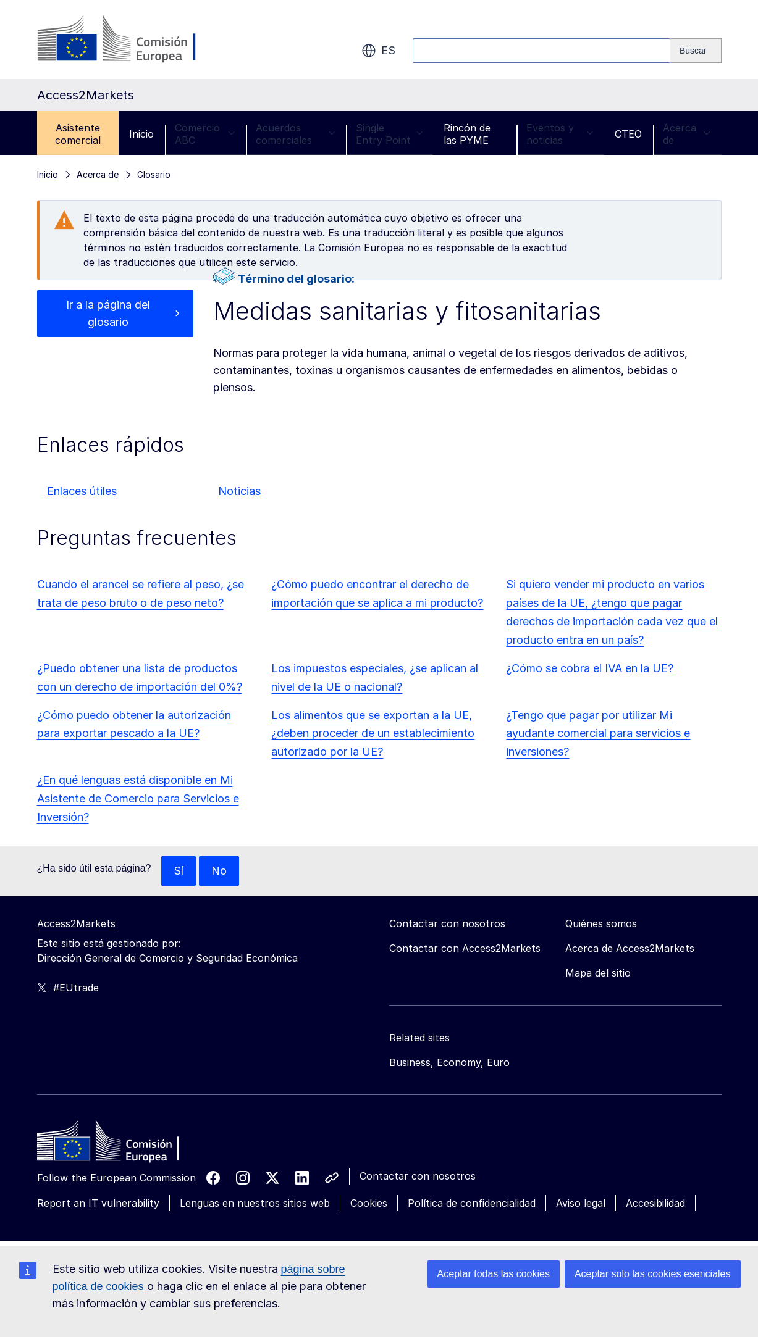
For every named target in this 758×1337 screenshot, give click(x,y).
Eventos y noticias (559, 134)
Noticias (239, 491)
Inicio (141, 134)
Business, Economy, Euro (449, 1062)
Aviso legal (580, 1203)
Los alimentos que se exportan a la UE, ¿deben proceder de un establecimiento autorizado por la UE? (372, 734)
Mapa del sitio (598, 973)
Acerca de (687, 134)
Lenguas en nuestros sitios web (255, 1203)
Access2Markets (76, 923)
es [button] (378, 50)
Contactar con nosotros (418, 1176)
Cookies (368, 1203)
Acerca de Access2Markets (629, 948)
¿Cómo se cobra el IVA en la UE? (589, 668)
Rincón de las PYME (467, 134)
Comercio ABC (205, 134)
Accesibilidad (655, 1203)
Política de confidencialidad (472, 1203)
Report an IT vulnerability (98, 1203)
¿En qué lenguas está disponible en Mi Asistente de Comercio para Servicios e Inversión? (138, 798)
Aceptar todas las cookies (493, 1273)
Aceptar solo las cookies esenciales (653, 1273)
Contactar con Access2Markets (465, 948)
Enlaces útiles (82, 491)
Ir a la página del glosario (108, 313)
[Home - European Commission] (126, 1144)
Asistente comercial (78, 134)
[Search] (696, 50)
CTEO (628, 134)
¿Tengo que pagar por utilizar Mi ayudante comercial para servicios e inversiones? (598, 734)
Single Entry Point (389, 134)
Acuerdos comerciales (295, 134)
